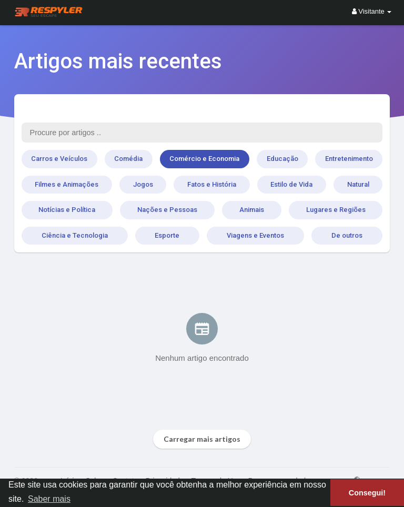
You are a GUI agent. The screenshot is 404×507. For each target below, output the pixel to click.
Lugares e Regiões (336, 210)
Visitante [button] (372, 11)
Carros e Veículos (59, 159)
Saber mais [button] (49, 498)
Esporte (167, 235)
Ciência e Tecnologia (75, 235)
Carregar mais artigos (202, 438)
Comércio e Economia (204, 159)
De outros (346, 235)
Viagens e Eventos (255, 235)
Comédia (128, 159)
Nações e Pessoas (167, 210)
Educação (282, 159)
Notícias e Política (66, 210)
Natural (358, 184)
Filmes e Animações (66, 184)
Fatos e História (211, 184)
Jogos (143, 184)
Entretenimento (349, 159)
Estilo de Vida (291, 184)
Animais (251, 210)
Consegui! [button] (367, 493)
